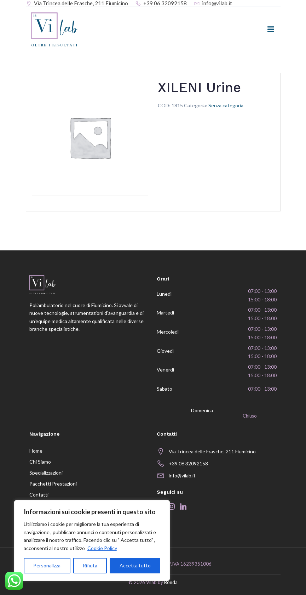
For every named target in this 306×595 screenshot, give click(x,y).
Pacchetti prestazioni (53, 484)
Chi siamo (40, 462)
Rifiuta (90, 565)
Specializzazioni (46, 473)
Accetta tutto (135, 565)
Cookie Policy (102, 548)
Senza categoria (225, 105)
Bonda (171, 582)
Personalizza (46, 565)
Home (35, 451)
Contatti (38, 495)
